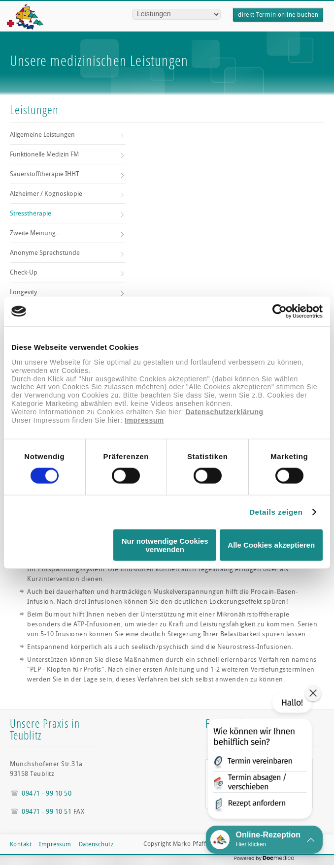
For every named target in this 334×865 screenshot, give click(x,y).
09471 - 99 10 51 (46, 811)
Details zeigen (275, 512)
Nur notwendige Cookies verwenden (165, 544)
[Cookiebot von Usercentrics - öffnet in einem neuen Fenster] (279, 311)
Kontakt (21, 844)
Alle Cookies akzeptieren (271, 545)
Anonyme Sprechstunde (45, 252)
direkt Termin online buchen (278, 14)
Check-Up (23, 272)
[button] (259, 757)
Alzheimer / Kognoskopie (46, 193)
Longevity (23, 292)
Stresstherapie (30, 213)
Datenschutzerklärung (224, 411)
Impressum (144, 420)
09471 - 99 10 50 (46, 793)
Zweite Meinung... (35, 233)
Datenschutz (96, 844)
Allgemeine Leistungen (42, 134)
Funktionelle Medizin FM (44, 154)
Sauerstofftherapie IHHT (44, 174)
